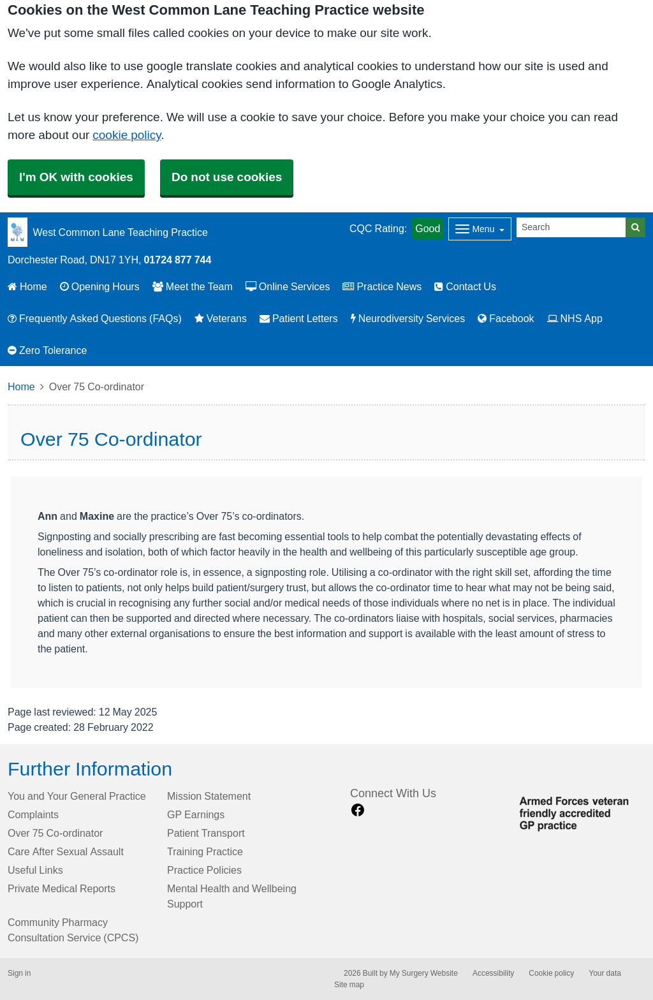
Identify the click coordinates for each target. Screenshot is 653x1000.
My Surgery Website (424, 973)
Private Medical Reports (61, 888)
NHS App (575, 318)
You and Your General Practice (77, 796)
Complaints (33, 814)
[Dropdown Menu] (479, 228)
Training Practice (205, 851)
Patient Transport (206, 833)
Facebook (506, 318)
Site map (349, 985)
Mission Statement (209, 796)
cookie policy (126, 135)
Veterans (220, 318)
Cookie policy (551, 973)
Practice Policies (204, 870)
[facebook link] (357, 810)
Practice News (382, 286)
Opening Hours (100, 286)
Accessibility (493, 973)
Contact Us (465, 286)
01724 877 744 (177, 259)
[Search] (571, 227)
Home (27, 286)
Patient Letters (299, 318)
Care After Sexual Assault (66, 851)
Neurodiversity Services (408, 318)
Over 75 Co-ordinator (55, 833)
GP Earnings (195, 814)
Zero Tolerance (47, 350)
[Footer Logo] (578, 812)
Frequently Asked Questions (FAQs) (95, 318)
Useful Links (35, 870)
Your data (605, 973)
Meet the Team (192, 286)
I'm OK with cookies (76, 177)
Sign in (19, 973)
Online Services (288, 286)
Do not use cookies (227, 177)
